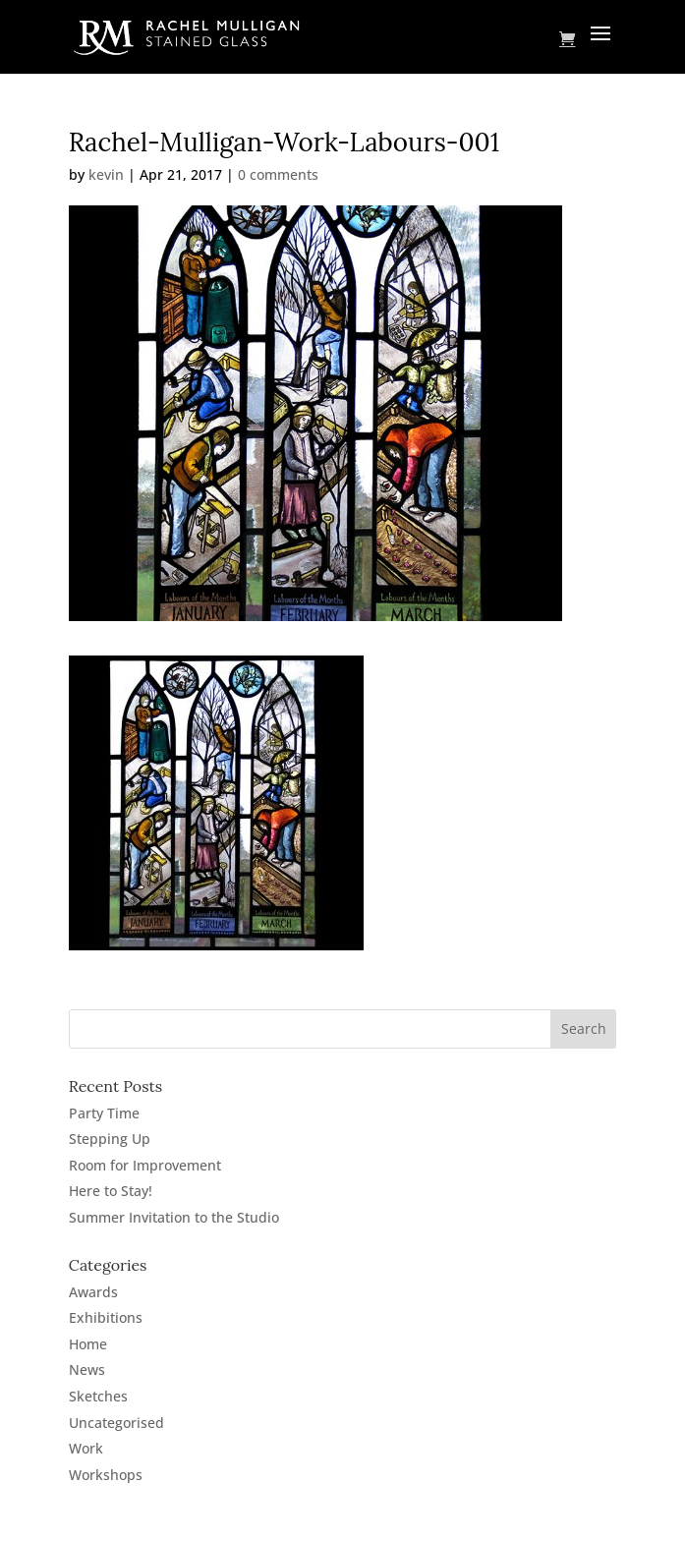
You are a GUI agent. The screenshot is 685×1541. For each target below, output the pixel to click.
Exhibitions (106, 1317)
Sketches (98, 1396)
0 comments (278, 174)
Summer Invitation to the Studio (174, 1217)
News (87, 1369)
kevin (106, 174)
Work (86, 1448)
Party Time (104, 1113)
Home (88, 1344)
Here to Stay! (110, 1190)
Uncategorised (116, 1422)
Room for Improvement (145, 1165)
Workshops (106, 1474)
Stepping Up (109, 1138)
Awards (93, 1292)
